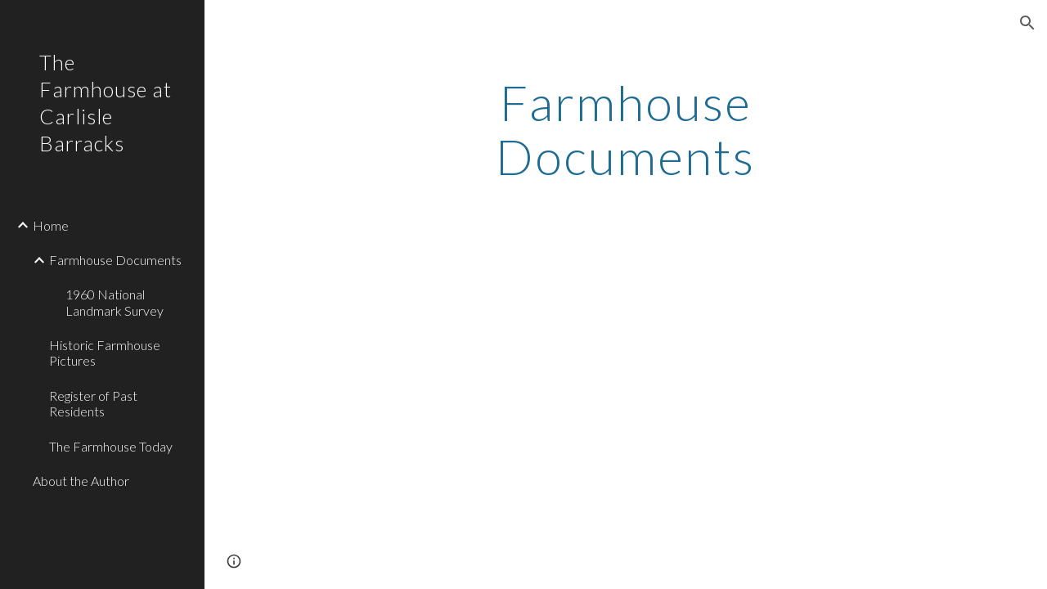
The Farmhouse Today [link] (111, 446)
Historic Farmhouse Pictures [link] (104, 352)
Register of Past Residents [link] (93, 403)
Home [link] (51, 225)
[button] (1027, 23)
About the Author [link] (81, 480)
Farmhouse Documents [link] (115, 260)
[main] (625, 129)
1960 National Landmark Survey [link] (114, 301)
